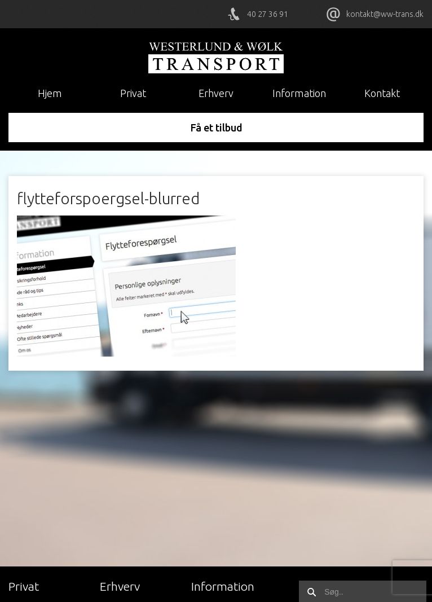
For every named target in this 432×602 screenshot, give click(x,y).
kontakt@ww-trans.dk (385, 14)
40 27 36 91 (267, 14)
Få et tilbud (216, 127)
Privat (133, 93)
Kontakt (382, 93)
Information (299, 93)
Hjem (50, 93)
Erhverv (216, 93)
